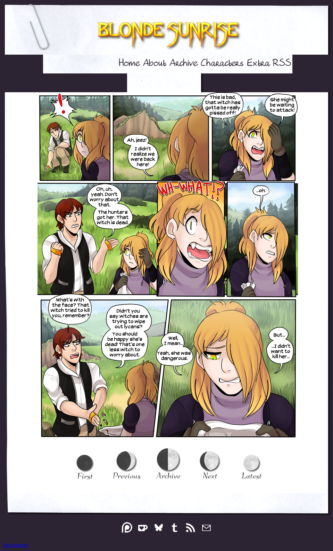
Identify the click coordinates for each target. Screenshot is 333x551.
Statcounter (15, 545)
